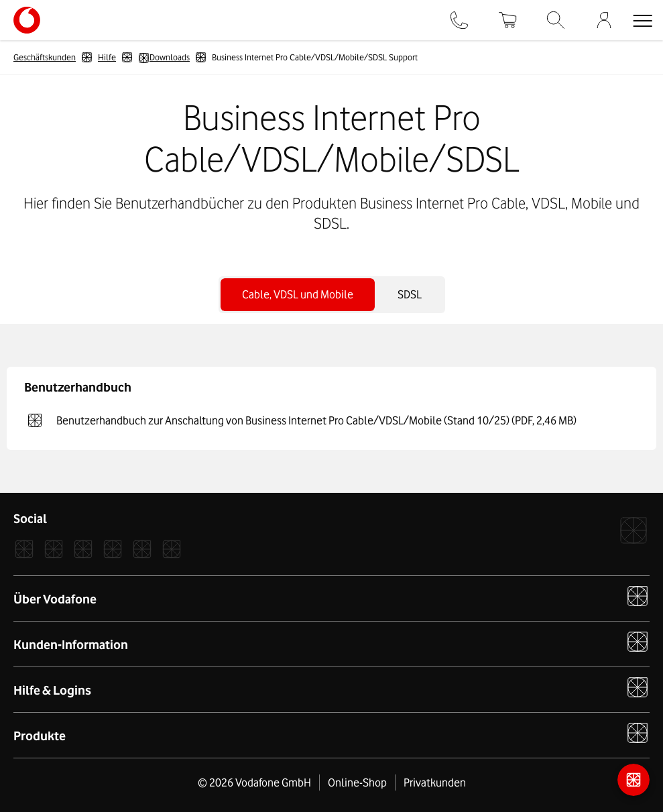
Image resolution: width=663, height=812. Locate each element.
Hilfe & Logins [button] (331, 687)
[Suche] (555, 20)
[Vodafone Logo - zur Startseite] (26, 12)
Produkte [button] (331, 733)
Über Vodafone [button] (331, 596)
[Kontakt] (459, 20)
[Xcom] (83, 549)
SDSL (410, 294)
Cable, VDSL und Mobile (297, 294)
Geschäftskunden (44, 57)
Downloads (164, 58)
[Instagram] (53, 549)
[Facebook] (24, 549)
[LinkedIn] (112, 549)
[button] (642, 20)
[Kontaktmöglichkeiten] (633, 780)
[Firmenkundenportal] (604, 20)
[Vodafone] (633, 530)
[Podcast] (171, 549)
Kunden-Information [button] (331, 642)
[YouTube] (142, 549)
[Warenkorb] (507, 20)
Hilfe (107, 57)
